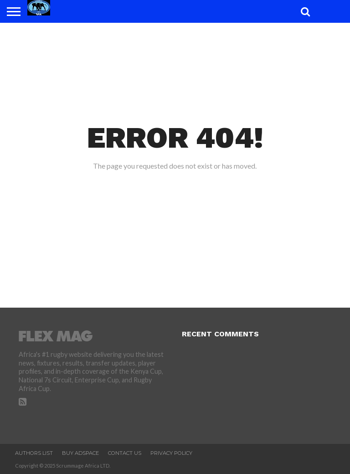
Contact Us (124, 453)
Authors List (34, 453)
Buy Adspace (80, 453)
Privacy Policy (171, 453)
